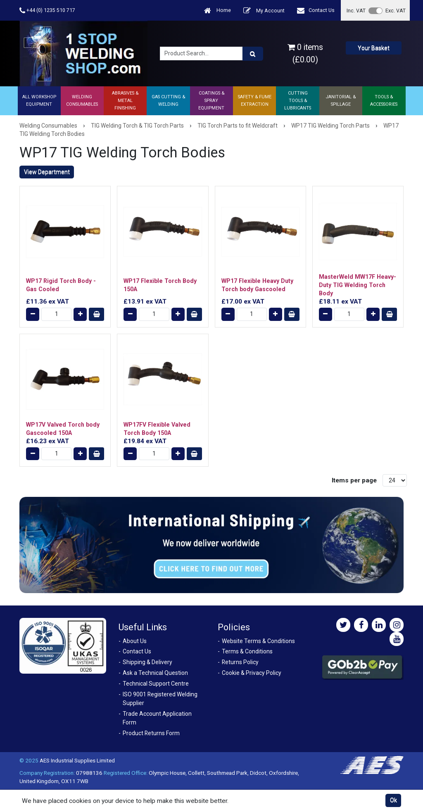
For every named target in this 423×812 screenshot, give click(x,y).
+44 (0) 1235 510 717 (47, 10)
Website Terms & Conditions (258, 641)
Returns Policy (240, 662)
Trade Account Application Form (157, 718)
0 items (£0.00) (305, 53)
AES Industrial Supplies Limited (77, 760)
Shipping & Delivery (147, 662)
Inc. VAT (356, 10)
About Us (135, 641)
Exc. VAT (395, 10)
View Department (47, 172)
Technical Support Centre (156, 683)
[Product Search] (252, 54)
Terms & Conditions (247, 651)
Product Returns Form (151, 733)
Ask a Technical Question (155, 673)
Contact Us (316, 10)
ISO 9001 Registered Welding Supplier (160, 698)
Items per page (354, 480)
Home (217, 10)
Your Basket (374, 48)
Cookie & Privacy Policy (251, 673)
